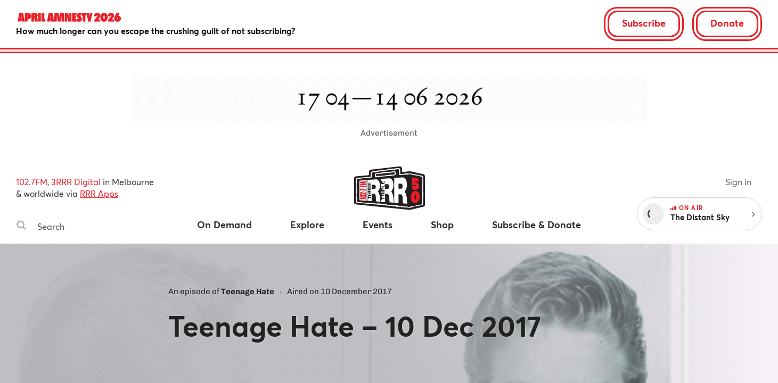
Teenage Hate (247, 291)
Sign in (738, 181)
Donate (727, 22)
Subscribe (644, 22)
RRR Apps (99, 193)
